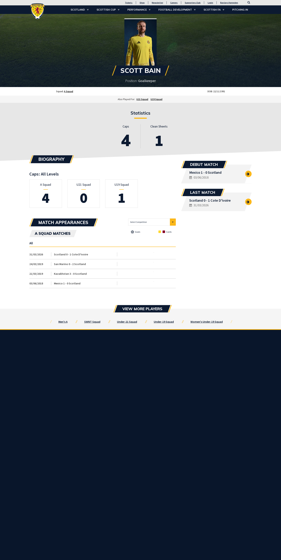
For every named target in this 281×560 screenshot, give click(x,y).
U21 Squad (142, 99)
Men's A (63, 321)
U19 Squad (156, 99)
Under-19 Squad (164, 321)
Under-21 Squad (127, 321)
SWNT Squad (92, 321)
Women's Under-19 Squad (206, 321)
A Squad (68, 91)
